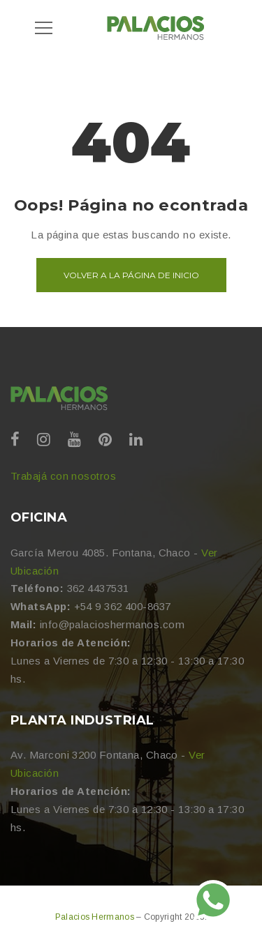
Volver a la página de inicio (131, 275)
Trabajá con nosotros (63, 476)
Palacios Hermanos (95, 917)
